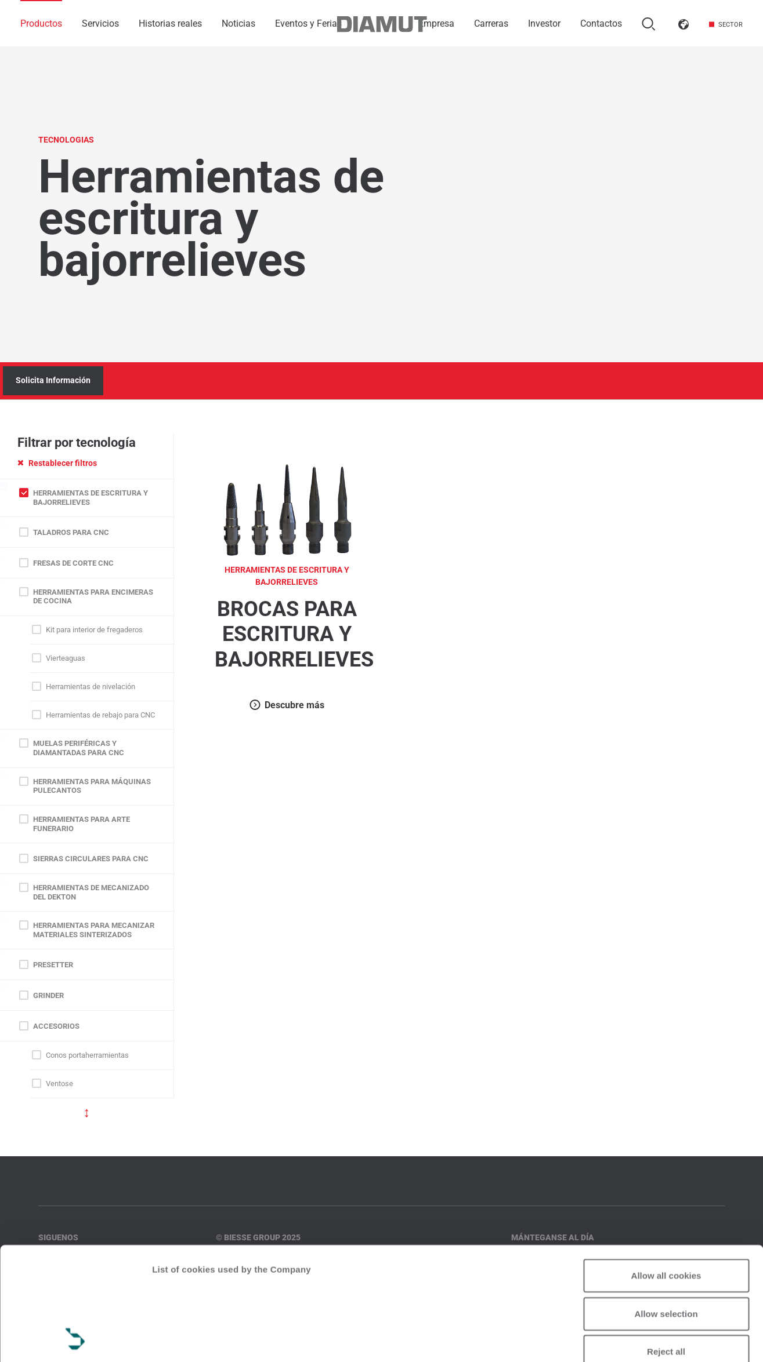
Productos (41, 23)
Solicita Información (53, 380)
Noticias (238, 23)
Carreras (491, 23)
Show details (179, 1339)
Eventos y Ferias (308, 23)
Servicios (100, 23)
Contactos (601, 23)
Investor (544, 23)
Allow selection (665, 1207)
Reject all (666, 1246)
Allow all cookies (666, 1170)
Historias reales (170, 23)
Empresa (436, 23)
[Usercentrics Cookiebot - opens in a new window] (75, 1339)
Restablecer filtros (57, 463)
